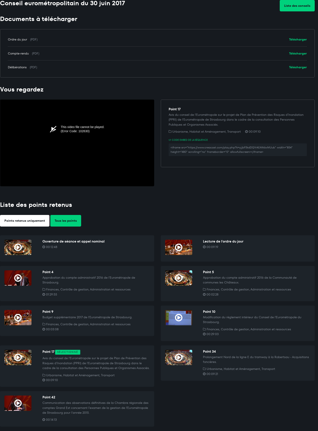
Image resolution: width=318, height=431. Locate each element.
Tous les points (66, 220)
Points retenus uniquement (24, 220)
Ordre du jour (17, 39)
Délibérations (17, 67)
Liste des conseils (297, 6)
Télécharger (298, 39)
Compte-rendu (18, 53)
